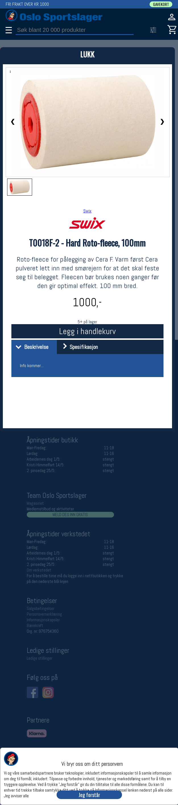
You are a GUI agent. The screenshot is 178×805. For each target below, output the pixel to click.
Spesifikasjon (78, 347)
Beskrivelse (30, 347)
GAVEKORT (161, 4)
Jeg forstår (89, 794)
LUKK (87, 54)
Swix (87, 211)
